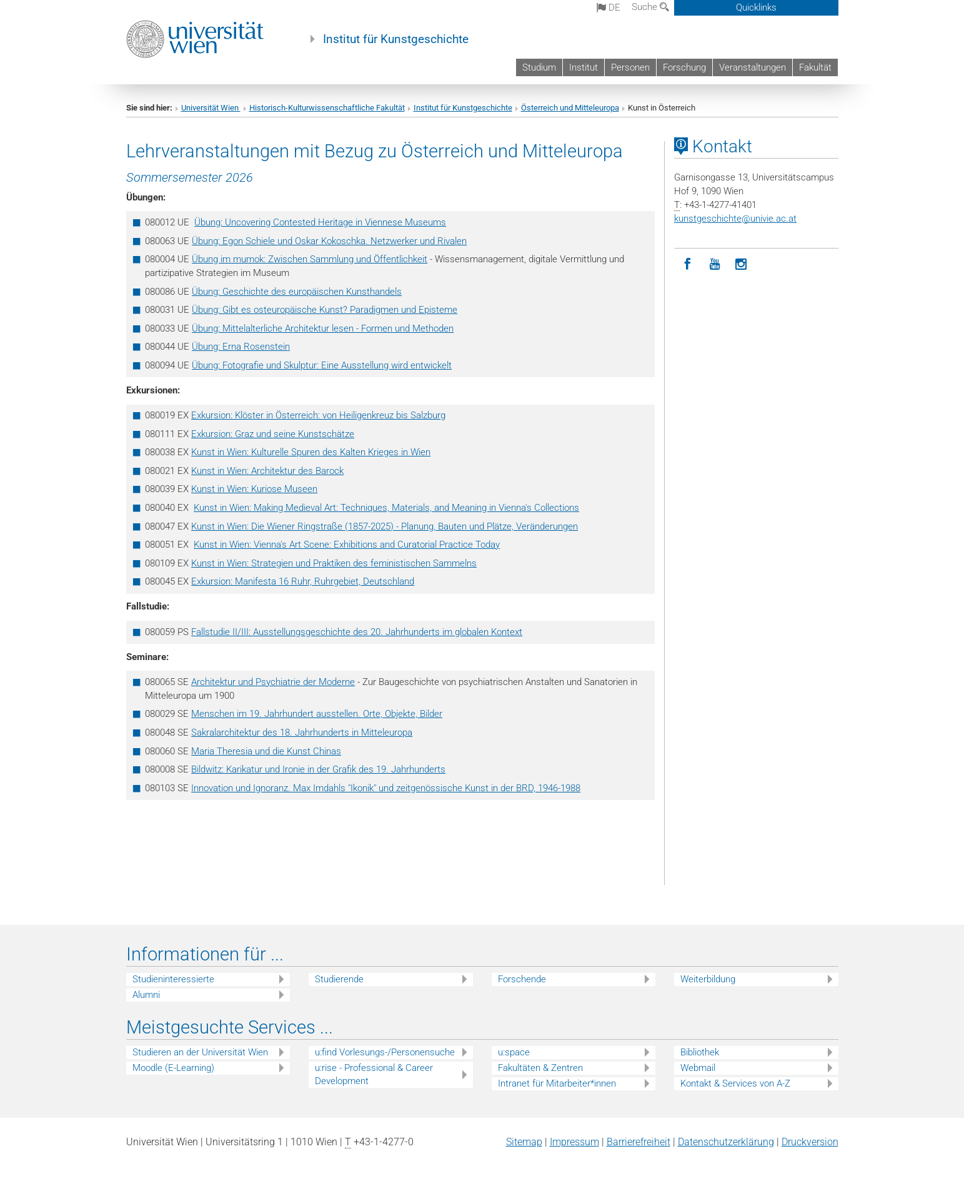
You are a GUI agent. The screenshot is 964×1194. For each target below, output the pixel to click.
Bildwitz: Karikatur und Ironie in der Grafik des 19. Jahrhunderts (318, 769)
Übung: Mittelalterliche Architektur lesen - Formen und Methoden (323, 328)
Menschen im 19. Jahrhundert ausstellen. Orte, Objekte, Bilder (316, 713)
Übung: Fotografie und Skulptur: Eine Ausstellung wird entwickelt (322, 365)
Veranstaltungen (752, 67)
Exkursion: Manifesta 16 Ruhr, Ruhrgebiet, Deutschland (302, 581)
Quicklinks (756, 7)
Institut (583, 67)
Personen (630, 67)
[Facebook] (687, 264)
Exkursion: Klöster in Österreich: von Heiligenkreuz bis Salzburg (318, 415)
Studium (539, 67)
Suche (650, 6)
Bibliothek (699, 1052)
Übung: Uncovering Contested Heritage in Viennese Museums (320, 222)
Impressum (574, 1142)
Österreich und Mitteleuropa (570, 107)
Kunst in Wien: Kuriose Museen (254, 489)
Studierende (339, 979)
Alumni (146, 994)
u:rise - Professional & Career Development (374, 1074)
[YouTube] (714, 264)
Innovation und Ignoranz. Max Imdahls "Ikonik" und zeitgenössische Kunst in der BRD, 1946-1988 (385, 788)
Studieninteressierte (173, 979)
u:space (514, 1052)
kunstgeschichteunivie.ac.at (735, 218)
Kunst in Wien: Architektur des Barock (267, 470)
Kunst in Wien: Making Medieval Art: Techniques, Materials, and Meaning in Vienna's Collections (386, 507)
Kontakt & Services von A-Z (735, 1083)
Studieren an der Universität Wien (200, 1052)
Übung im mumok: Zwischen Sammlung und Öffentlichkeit (309, 259)
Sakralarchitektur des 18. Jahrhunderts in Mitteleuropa (301, 732)
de (608, 7)
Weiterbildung (707, 979)
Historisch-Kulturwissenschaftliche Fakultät (327, 107)
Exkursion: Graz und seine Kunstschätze (272, 434)
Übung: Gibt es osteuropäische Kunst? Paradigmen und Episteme (324, 309)
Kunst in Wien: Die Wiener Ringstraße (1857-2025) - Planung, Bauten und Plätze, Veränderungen (384, 526)
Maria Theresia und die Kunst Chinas (266, 751)
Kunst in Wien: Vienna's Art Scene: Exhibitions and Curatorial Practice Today (347, 544)
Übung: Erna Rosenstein (241, 346)
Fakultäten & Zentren (540, 1067)
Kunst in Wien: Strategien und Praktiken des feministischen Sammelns (334, 563)
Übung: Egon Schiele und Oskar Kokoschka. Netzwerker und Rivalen (329, 241)
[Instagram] (741, 264)
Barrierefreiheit (638, 1142)
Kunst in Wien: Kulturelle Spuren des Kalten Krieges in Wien (310, 452)
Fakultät (815, 67)
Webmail (697, 1067)
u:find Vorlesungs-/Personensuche (385, 1052)
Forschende (522, 979)
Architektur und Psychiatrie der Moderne (273, 682)
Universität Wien (211, 107)
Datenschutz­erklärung (726, 1142)
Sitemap (524, 1142)
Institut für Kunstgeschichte (396, 39)
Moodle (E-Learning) (173, 1067)
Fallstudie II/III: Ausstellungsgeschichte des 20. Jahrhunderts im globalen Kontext (356, 632)
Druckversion (810, 1142)
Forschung (684, 67)
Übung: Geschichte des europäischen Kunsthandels (297, 291)
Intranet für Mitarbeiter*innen (557, 1083)
